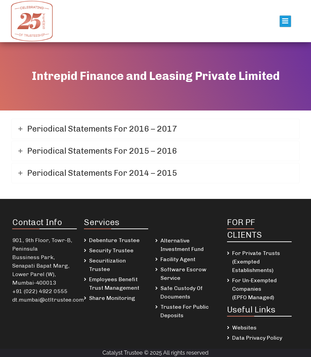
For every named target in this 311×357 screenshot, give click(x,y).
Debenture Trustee (114, 240)
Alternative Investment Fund (182, 244)
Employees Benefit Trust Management (114, 283)
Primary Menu (285, 21)
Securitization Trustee (107, 264)
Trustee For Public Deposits (184, 311)
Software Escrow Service (183, 273)
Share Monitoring (112, 298)
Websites (244, 327)
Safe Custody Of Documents (181, 292)
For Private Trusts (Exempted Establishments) (256, 261)
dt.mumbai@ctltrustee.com (48, 299)
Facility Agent (177, 259)
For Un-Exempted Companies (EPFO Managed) (254, 289)
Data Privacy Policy (257, 338)
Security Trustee (111, 250)
